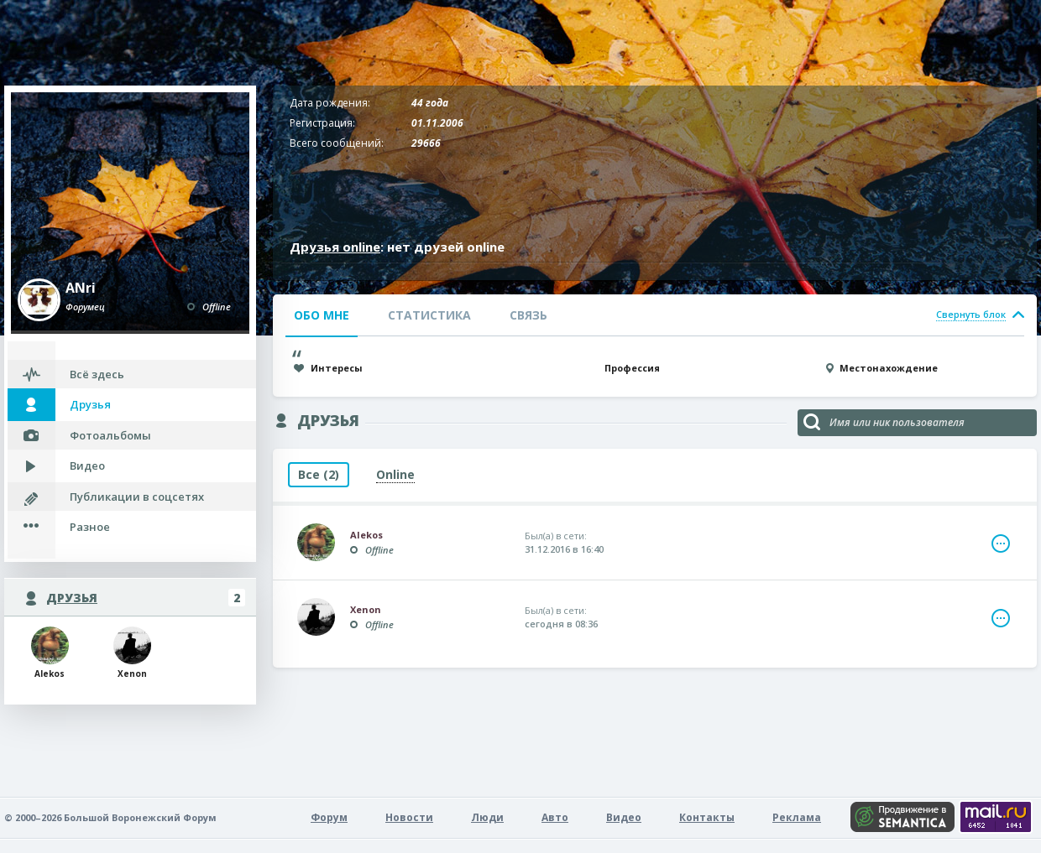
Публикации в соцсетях (137, 496)
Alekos (50, 653)
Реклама (796, 817)
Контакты (707, 817)
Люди (487, 817)
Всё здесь (97, 374)
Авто (554, 817)
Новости (409, 817)
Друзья (90, 404)
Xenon (132, 653)
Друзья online (335, 246)
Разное (90, 526)
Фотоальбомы (110, 435)
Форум (329, 817)
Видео (87, 465)
